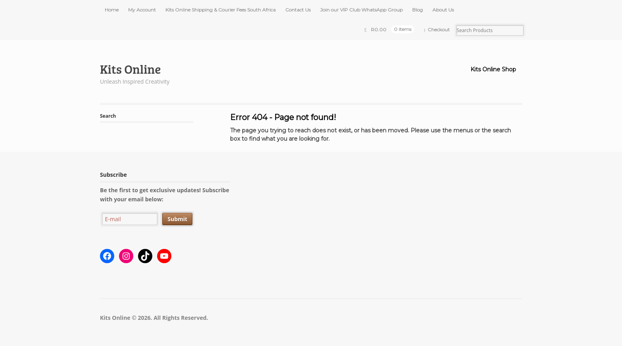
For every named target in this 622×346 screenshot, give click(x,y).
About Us (443, 10)
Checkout (439, 29)
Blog (417, 10)
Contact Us (298, 10)
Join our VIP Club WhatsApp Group (361, 10)
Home (112, 10)
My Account (142, 10)
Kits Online (130, 68)
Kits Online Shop (493, 69)
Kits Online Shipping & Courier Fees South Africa (220, 10)
